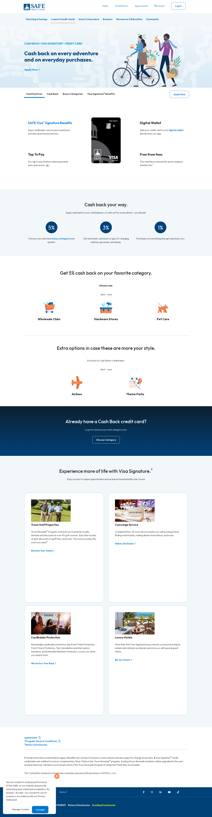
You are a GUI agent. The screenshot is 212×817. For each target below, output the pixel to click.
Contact (38, 765)
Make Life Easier (125, 543)
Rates (105, 5)
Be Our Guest (123, 646)
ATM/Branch (121, 5)
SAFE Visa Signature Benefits (50, 123)
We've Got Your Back (43, 650)
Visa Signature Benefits (101, 93)
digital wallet (176, 130)
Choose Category (106, 439)
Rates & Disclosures (35, 718)
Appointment (141, 5)
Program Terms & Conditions (41, 714)
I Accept (40, 809)
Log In (178, 5)
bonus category (60, 238)
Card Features (34, 93)
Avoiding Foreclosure (103, 778)
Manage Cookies (20, 809)
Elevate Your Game (42, 550)
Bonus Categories (73, 93)
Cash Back (52, 93)
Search (160, 5)
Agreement (30, 711)
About (63, 765)
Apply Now (31, 69)
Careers (51, 765)
